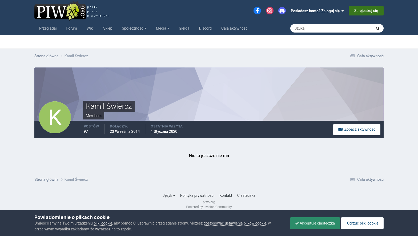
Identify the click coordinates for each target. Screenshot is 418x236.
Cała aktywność (234, 28)
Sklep (107, 28)
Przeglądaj (48, 28)
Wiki (90, 28)
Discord (205, 28)
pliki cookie (103, 223)
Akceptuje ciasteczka (313, 223)
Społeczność (134, 28)
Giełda (184, 28)
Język (169, 195)
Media (162, 28)
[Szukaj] (311, 28)
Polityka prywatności (197, 195)
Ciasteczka (246, 195)
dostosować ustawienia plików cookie (235, 223)
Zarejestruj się (366, 11)
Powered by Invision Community (209, 207)
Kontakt (225, 195)
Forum (71, 28)
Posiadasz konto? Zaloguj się (317, 11)
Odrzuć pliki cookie (362, 223)
